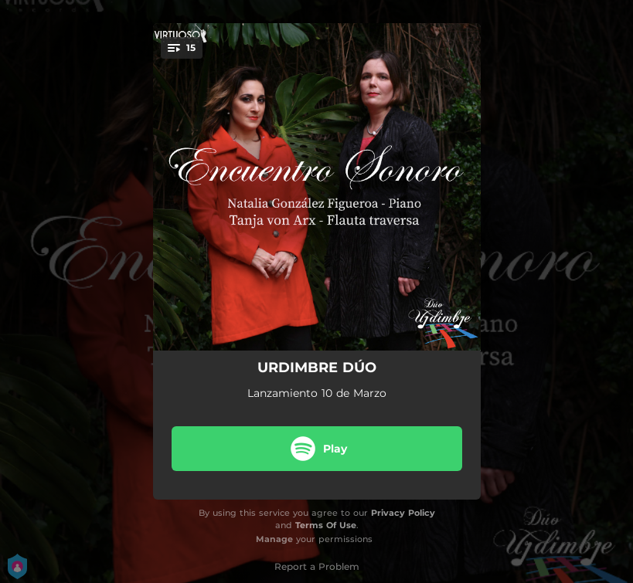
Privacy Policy (403, 512)
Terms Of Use (325, 525)
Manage (274, 539)
